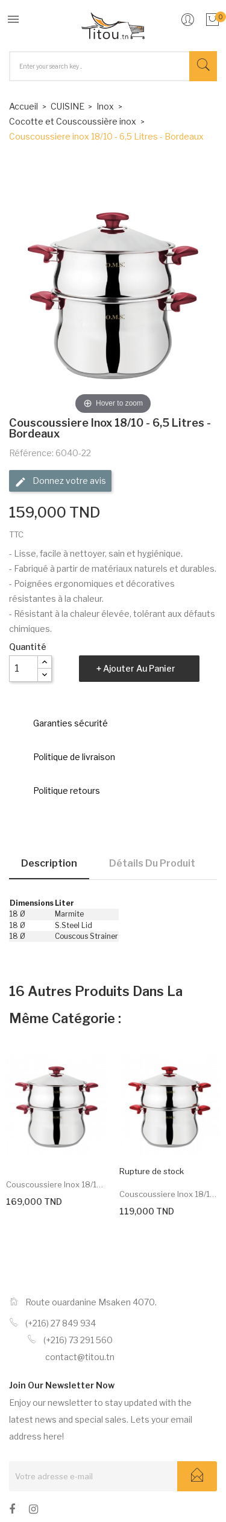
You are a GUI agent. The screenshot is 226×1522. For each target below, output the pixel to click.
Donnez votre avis (60, 481)
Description (49, 863)
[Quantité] (23, 668)
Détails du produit (152, 863)
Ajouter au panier (139, 668)
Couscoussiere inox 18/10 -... (56, 1184)
